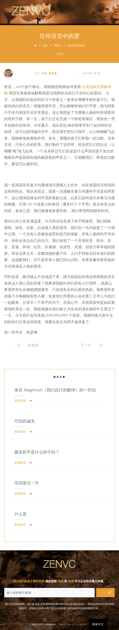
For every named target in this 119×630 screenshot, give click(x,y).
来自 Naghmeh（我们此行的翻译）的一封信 (59, 395)
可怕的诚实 (59, 426)
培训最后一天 (59, 488)
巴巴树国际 (81, 624)
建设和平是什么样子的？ (59, 457)
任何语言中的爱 (59, 35)
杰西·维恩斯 (49, 73)
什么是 (59, 519)
